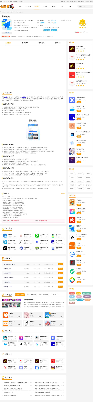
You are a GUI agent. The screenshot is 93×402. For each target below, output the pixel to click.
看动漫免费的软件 (29, 299)
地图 (5, 97)
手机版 (91, 1)
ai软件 (88, 188)
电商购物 (80, 188)
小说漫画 (80, 185)
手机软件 (36, 6)
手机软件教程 (81, 1)
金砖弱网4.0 (79, 46)
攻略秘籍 (76, 1)
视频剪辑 (88, 181)
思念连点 (79, 296)
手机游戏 (28, 6)
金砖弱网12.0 (80, 63)
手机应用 (12, 12)
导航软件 (24, 97)
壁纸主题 (80, 173)
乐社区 (78, 293)
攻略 (70, 6)
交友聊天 (80, 181)
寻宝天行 (72, 296)
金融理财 (80, 177)
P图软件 (72, 185)
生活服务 (72, 181)
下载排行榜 (87, 1)
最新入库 (63, 1)
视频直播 (88, 173)
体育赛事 (72, 177)
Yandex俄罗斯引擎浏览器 (83, 55)
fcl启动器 (72, 293)
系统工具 (16, 12)
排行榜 (53, 6)
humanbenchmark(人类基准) (84, 72)
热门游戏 (68, 1)
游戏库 (45, 6)
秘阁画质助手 (87, 296)
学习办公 (88, 185)
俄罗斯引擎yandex (81, 81)
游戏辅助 (88, 177)
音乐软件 (72, 188)
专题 (62, 6)
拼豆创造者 (80, 299)
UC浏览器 (72, 299)
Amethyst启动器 (86, 293)
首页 (20, 6)
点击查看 (42, 22)
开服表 (71, 1)
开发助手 (87, 299)
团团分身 (72, 302)
